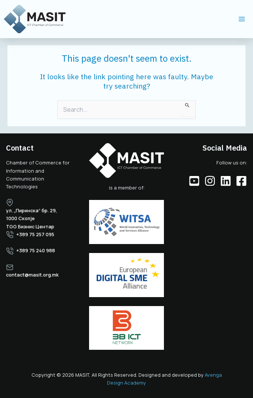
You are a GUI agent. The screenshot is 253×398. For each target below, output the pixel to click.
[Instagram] (210, 180)
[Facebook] (241, 180)
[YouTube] (194, 180)
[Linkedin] (225, 180)
